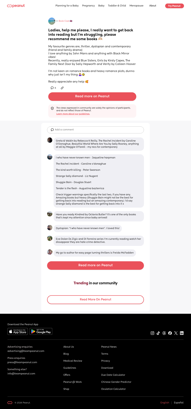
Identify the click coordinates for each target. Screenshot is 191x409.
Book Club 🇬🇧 (65, 21)
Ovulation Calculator (113, 389)
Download (107, 368)
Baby (101, 6)
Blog (66, 354)
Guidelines (69, 368)
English (164, 403)
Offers (66, 375)
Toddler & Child (117, 6)
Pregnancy (88, 6)
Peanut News (109, 347)
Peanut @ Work (72, 382)
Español (179, 403)
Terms (104, 354)
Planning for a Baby (67, 6)
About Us (68, 347)
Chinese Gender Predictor (116, 382)
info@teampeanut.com (21, 374)
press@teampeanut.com (22, 362)
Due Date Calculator (113, 375)
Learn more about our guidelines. (73, 114)
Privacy (105, 361)
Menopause (136, 6)
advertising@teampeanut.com (25, 351)
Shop (66, 389)
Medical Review (72, 361)
